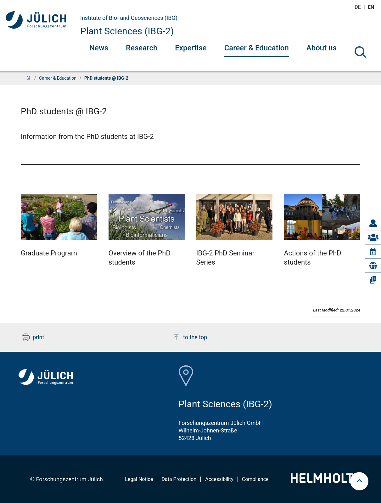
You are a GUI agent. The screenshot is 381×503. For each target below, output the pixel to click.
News (98, 47)
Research (141, 47)
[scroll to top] (359, 481)
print (33, 337)
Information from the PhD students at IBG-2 (87, 136)
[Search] (360, 52)
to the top (189, 337)
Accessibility (219, 479)
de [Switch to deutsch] (358, 7)
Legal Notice (139, 479)
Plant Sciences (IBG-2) (127, 31)
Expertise (190, 47)
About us (321, 47)
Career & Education (256, 47)
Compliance (255, 479)
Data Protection (178, 479)
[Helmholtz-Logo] (325, 480)
